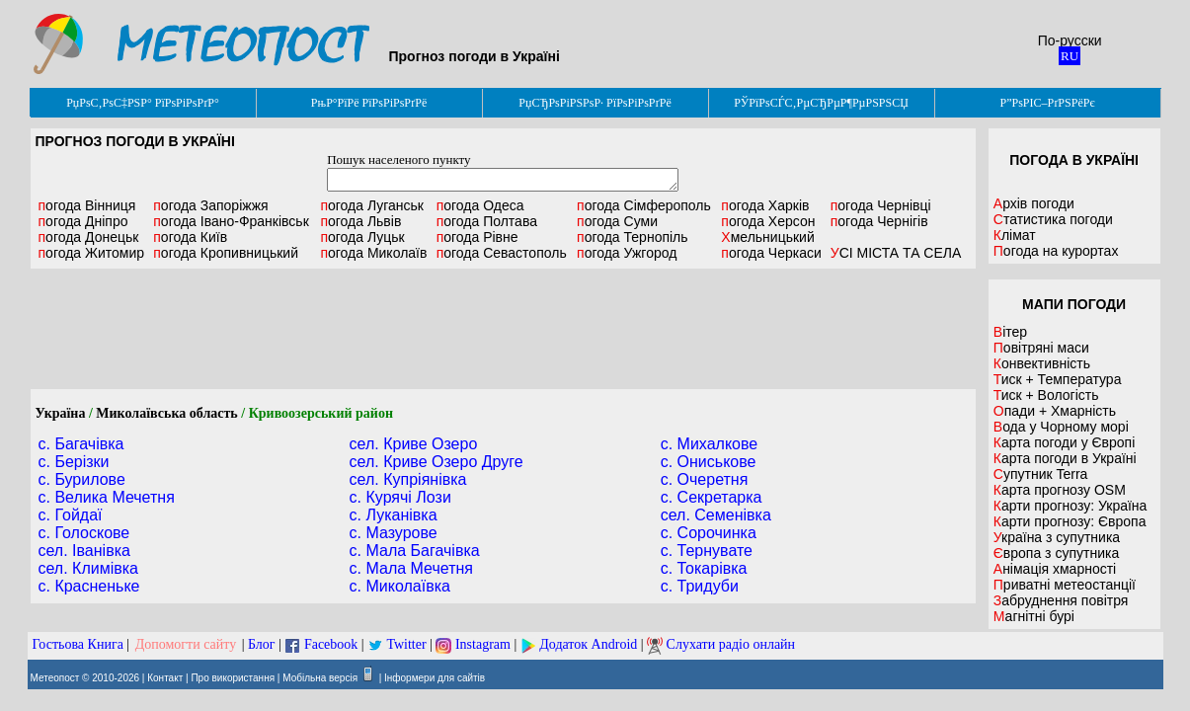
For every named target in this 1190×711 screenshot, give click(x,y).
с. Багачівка (81, 443)
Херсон (768, 221)
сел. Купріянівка (408, 479)
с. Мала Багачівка (415, 550)
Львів (360, 221)
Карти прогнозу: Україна (1070, 506)
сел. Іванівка (84, 550)
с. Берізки (74, 461)
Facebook (330, 644)
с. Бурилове (82, 479)
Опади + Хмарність (1054, 411)
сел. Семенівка (716, 515)
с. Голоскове (84, 532)
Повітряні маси (1041, 348)
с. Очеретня (705, 479)
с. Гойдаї (71, 515)
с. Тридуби (700, 586)
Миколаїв (373, 253)
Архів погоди (1033, 203)
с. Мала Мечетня (411, 568)
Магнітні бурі (1033, 616)
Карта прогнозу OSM (1059, 490)
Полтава (486, 221)
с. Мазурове (393, 532)
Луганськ (372, 205)
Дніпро (83, 221)
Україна (61, 413)
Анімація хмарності (1054, 569)
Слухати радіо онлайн (731, 644)
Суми (617, 221)
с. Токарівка (704, 568)
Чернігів (879, 221)
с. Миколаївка (400, 586)
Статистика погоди (1053, 219)
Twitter (406, 644)
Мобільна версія (319, 677)
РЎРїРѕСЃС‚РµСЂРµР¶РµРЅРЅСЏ (821, 103)
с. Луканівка (393, 515)
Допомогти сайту (186, 644)
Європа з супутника (1056, 553)
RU (1069, 55)
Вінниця (87, 205)
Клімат (1014, 235)
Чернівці (881, 205)
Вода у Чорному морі (1061, 426)
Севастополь (501, 253)
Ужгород (626, 253)
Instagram (483, 644)
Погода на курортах (1056, 251)
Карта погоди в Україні (1065, 458)
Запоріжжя (210, 205)
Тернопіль (632, 237)
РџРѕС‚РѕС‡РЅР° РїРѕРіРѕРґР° (142, 103)
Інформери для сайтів (434, 677)
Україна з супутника (1056, 537)
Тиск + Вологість (1046, 395)
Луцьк (362, 237)
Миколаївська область (166, 413)
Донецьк (89, 237)
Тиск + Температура (1057, 379)
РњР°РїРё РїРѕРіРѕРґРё (369, 103)
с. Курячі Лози (400, 497)
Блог (262, 644)
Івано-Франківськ (231, 221)
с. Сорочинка (708, 532)
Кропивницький (225, 253)
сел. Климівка (89, 568)
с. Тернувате (707, 550)
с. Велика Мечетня (107, 497)
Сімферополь (644, 205)
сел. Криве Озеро (414, 443)
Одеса (480, 205)
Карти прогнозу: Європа (1070, 521)
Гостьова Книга (78, 644)
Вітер (1010, 332)
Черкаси (771, 253)
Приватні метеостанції (1064, 584)
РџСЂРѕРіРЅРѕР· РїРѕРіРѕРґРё (594, 103)
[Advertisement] (502, 328)
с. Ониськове (708, 461)
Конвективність (1041, 363)
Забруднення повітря (1061, 600)
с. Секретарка (711, 497)
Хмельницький (767, 237)
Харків (765, 205)
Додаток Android (588, 644)
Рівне (477, 237)
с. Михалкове (709, 443)
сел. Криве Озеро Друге (436, 461)
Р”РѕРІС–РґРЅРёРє (1046, 103)
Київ (190, 237)
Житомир (92, 253)
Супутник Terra (1040, 474)
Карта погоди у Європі (1064, 442)
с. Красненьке (89, 586)
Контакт (165, 677)
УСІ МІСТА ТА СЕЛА (896, 253)
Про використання (233, 677)
